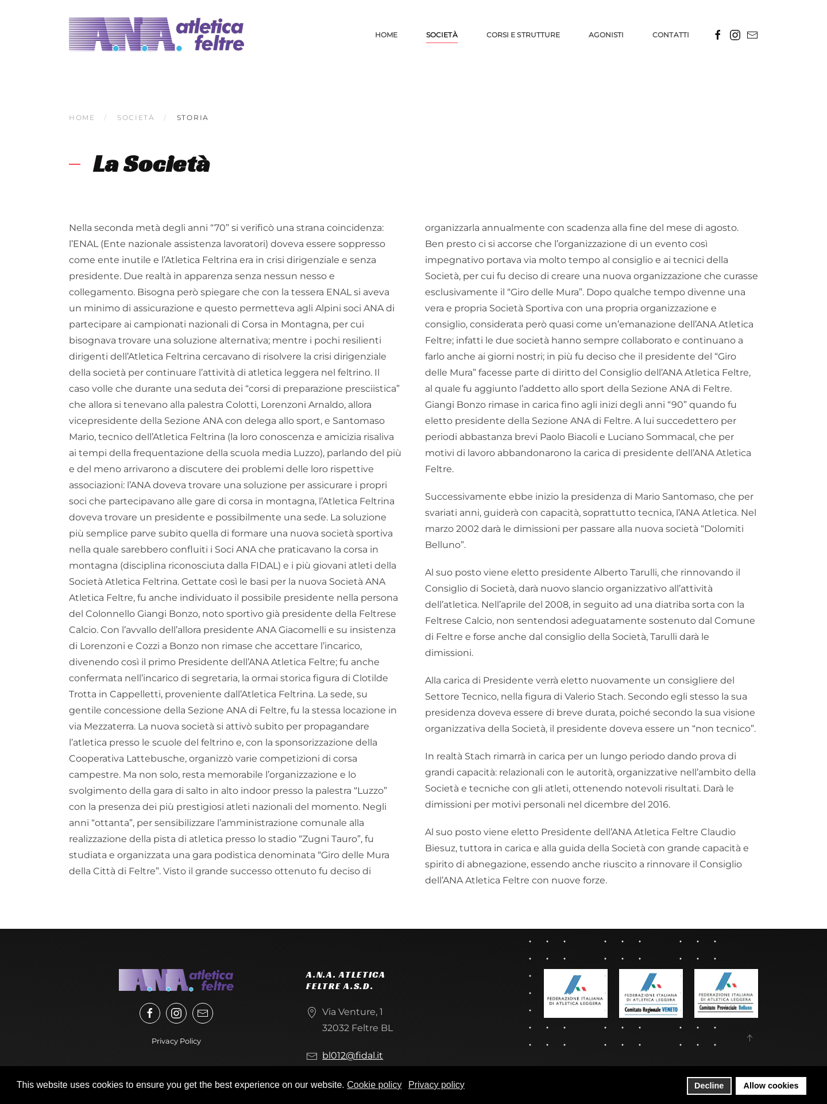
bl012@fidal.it (352, 1055)
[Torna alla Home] (156, 34)
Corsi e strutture (523, 34)
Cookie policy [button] (374, 1085)
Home (386, 34)
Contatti (670, 34)
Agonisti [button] (606, 34)
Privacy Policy (176, 1041)
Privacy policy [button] (436, 1085)
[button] (749, 1038)
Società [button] (442, 34)
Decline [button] (709, 1085)
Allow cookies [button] (771, 1085)
